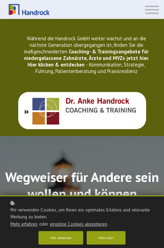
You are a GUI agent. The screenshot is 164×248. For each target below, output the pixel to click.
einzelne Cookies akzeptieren (78, 224)
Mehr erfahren (23, 224)
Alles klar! (106, 238)
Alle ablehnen (61, 238)
